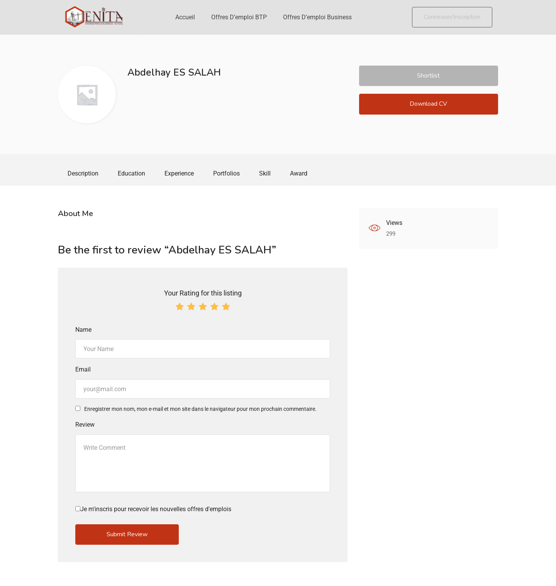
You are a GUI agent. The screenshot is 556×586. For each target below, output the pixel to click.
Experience (179, 173)
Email (83, 370)
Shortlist (428, 75)
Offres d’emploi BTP (239, 17)
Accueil (185, 17)
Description (83, 173)
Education (131, 173)
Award (298, 173)
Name (83, 330)
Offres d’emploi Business (317, 17)
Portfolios (226, 173)
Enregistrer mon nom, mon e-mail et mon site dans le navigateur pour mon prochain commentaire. (200, 410)
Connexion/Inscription (452, 17)
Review (85, 425)
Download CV (428, 104)
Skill (265, 173)
